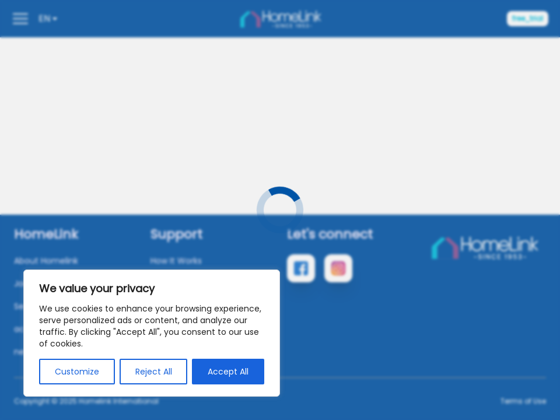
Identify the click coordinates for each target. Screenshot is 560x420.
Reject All (153, 371)
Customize (77, 371)
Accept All (228, 371)
